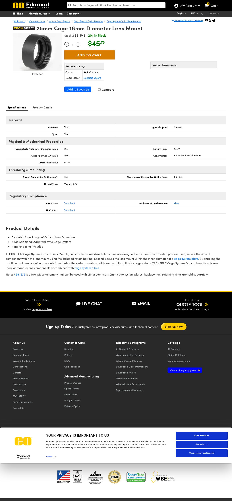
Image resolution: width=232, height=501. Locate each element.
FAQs (67, 360)
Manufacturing (40, 13)
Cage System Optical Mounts (88, 21)
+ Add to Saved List (77, 89)
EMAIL (141, 303)
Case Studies (19, 384)
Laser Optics (70, 394)
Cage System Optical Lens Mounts (124, 21)
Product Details (42, 107)
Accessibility (76, 441)
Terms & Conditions (57, 441)
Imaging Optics (72, 400)
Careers (17, 372)
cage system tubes (86, 268)
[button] (205, 13)
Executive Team (21, 354)
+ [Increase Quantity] (78, 44)
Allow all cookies (201, 473)
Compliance (19, 390)
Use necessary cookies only (201, 490)
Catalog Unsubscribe (179, 360)
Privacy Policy (20, 441)
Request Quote (92, 77)
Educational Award (126, 372)
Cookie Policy (37, 441)
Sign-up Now (173, 326)
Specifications (17, 107)
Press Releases (20, 378)
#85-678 (19, 274)
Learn (59, 13)
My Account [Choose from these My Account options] (188, 6)
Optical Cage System (59, 21)
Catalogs (174, 348)
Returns (68, 354)
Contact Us (214, 13)
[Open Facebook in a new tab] (145, 434)
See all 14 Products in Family (187, 20)
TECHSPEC (19, 396)
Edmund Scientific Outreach (130, 384)
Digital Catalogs (176, 354)
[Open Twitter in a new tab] (158, 434)
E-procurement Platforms (129, 390)
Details (49, 494)
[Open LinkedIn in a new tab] (185, 434)
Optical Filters (71, 388)
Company (75, 13)
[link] (213, 3)
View (176, 203)
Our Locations (20, 366)
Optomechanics (37, 21)
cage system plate (186, 258)
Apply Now (183, 370)
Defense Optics (72, 406)
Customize (201, 482)
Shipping (69, 348)
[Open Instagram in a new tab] (198, 434)
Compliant (69, 203)
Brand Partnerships (23, 401)
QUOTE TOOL (189, 304)
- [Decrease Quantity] (66, 44)
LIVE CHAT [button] (89, 303)
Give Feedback (72, 366)
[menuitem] (22, 13)
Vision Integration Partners (130, 354)
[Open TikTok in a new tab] (211, 434)
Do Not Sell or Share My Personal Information (83, 444)
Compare (106, 89)
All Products (19, 21)
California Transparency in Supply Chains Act (37, 447)
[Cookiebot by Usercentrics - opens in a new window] (23, 494)
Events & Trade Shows (24, 360)
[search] (116, 5)
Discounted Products (126, 378)
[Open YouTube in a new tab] (172, 434)
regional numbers (42, 309)
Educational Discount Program (132, 366)
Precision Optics (72, 382)
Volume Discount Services (129, 360)
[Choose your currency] (195, 14)
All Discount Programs (127, 348)
